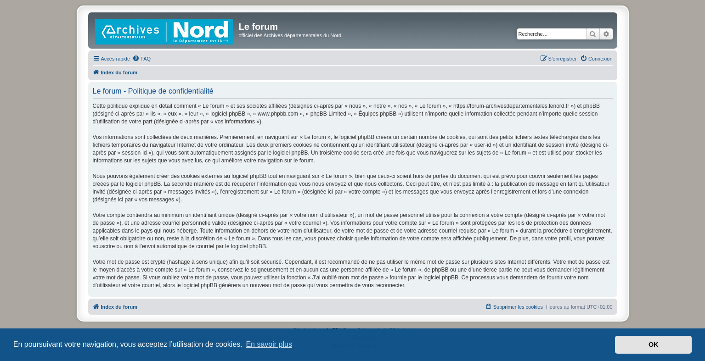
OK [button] (654, 344)
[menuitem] (141, 58)
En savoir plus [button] (269, 344)
